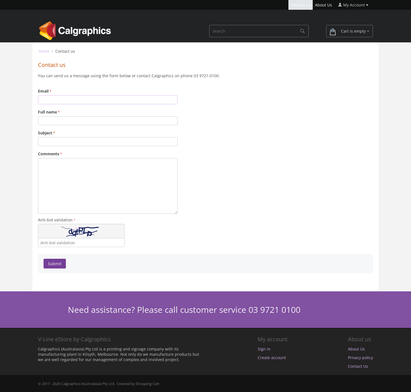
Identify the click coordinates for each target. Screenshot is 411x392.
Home (44, 51)
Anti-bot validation (55, 219)
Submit (54, 263)
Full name (47, 112)
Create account (272, 357)
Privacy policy (360, 357)
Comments (48, 153)
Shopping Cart (147, 383)
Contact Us (358, 366)
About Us (323, 5)
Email (43, 91)
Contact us (300, 5)
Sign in (264, 349)
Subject (45, 132)
